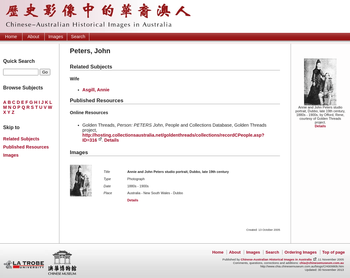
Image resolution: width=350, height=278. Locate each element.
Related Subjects (21, 138)
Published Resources (26, 146)
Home (11, 36)
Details (320, 126)
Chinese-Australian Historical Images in (276, 259)
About (33, 36)
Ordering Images (301, 252)
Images (55, 36)
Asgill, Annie (96, 89)
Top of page (333, 252)
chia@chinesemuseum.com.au (321, 263)
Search (78, 36)
